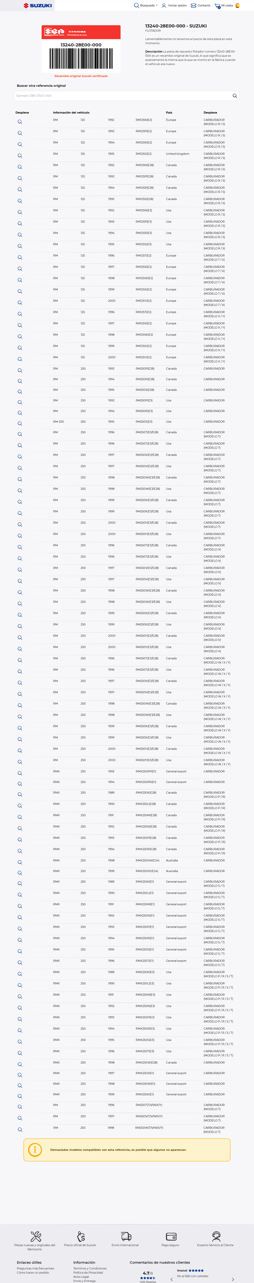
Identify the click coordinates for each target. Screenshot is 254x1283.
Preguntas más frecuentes (35, 1268)
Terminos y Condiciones (90, 1268)
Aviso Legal (81, 1276)
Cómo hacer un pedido (33, 1272)
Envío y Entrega (84, 1281)
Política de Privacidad (88, 1272)
